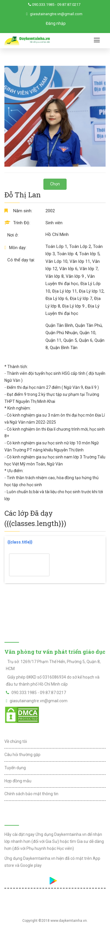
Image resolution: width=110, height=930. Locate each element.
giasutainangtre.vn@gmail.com (56, 14)
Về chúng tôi (15, 741)
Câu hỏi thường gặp (22, 754)
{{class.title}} (20, 542)
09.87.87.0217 (68, 4)
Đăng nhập (56, 23)
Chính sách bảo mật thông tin (31, 793)
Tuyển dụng (15, 767)
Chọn (55, 184)
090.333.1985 (43, 4)
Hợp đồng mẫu (17, 781)
